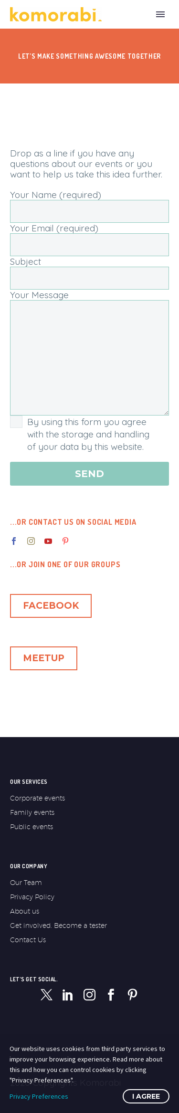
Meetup (43, 658)
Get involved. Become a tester (58, 925)
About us (24, 911)
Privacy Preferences (39, 1096)
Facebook (51, 605)
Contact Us (28, 940)
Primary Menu (160, 14)
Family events (32, 812)
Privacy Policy (32, 897)
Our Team (26, 882)
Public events (31, 827)
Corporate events (37, 798)
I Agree (146, 1096)
